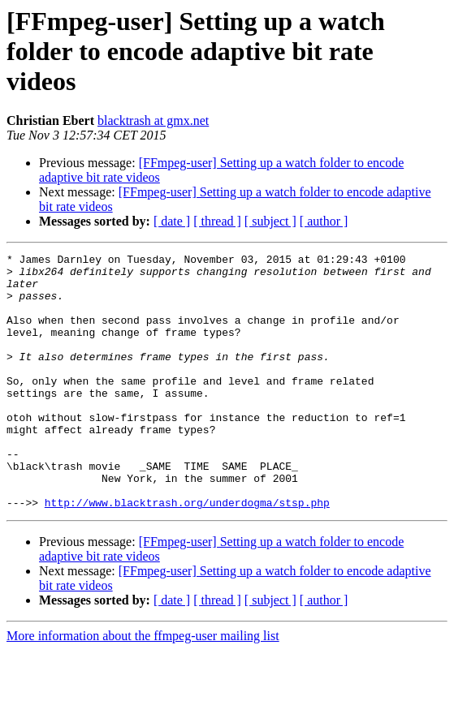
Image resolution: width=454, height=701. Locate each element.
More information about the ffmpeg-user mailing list (142, 687)
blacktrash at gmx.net (153, 120)
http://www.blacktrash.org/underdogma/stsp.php (187, 553)
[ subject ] (270, 221)
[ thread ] (217, 221)
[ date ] (171, 221)
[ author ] (324, 221)
